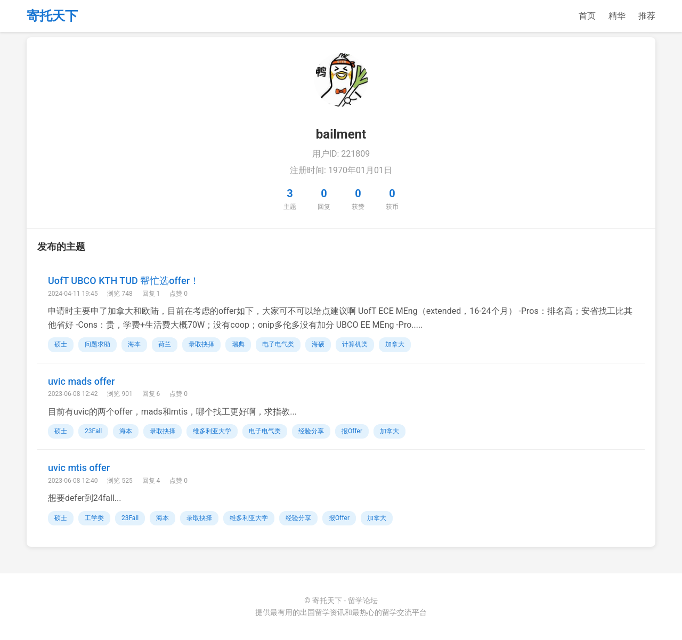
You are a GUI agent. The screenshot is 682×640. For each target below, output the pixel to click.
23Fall (93, 431)
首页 (587, 16)
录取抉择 (201, 344)
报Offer (352, 431)
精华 (617, 16)
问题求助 (97, 344)
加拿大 (394, 344)
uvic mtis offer (79, 467)
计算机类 (355, 344)
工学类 (94, 518)
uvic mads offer (81, 381)
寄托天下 (52, 16)
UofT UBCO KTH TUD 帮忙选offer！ (123, 280)
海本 (134, 344)
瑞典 (238, 344)
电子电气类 (278, 344)
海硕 (318, 344)
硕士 (60, 344)
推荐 (646, 16)
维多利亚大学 (212, 431)
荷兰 (164, 344)
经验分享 (311, 431)
